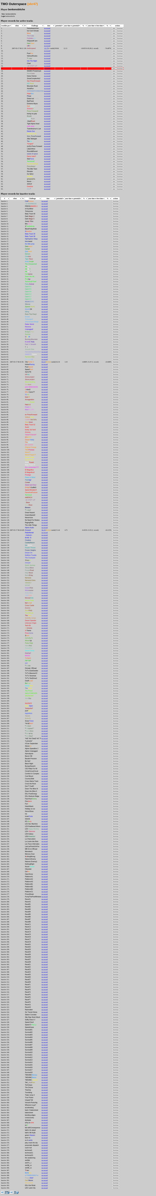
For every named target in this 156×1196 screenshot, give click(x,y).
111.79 (46, 48)
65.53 (43, 362)
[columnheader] (6, 25)
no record (47, 28)
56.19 (43, 530)
